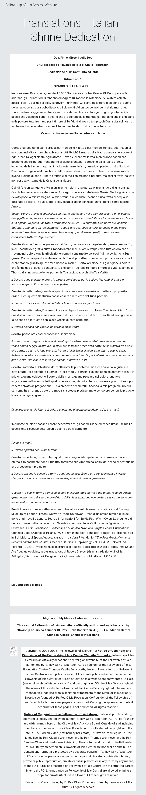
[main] (73, 30)
